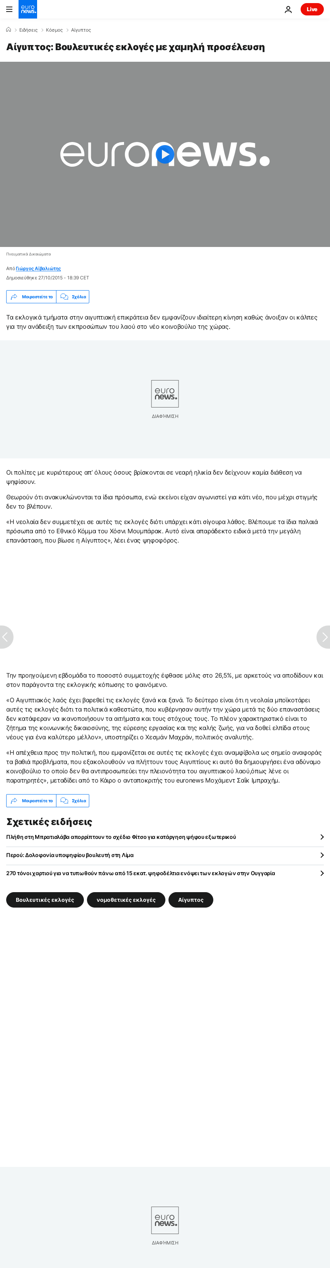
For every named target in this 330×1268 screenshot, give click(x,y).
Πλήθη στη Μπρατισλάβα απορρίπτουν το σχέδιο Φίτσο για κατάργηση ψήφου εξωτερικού (121, 836)
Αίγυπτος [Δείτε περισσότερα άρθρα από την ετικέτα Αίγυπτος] (191, 899)
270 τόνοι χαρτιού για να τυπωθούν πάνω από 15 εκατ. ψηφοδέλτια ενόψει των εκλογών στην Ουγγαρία (140, 873)
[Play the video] (165, 154)
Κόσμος (54, 30)
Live (312, 9)
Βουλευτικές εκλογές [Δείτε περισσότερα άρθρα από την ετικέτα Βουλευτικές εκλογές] (45, 899)
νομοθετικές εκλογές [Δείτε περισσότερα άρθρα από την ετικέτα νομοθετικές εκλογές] (126, 899)
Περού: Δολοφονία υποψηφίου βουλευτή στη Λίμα (70, 855)
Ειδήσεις (28, 30)
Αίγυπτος (81, 30)
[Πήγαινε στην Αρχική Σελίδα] (28, 9)
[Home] (8, 29)
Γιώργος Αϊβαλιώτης (38, 268)
